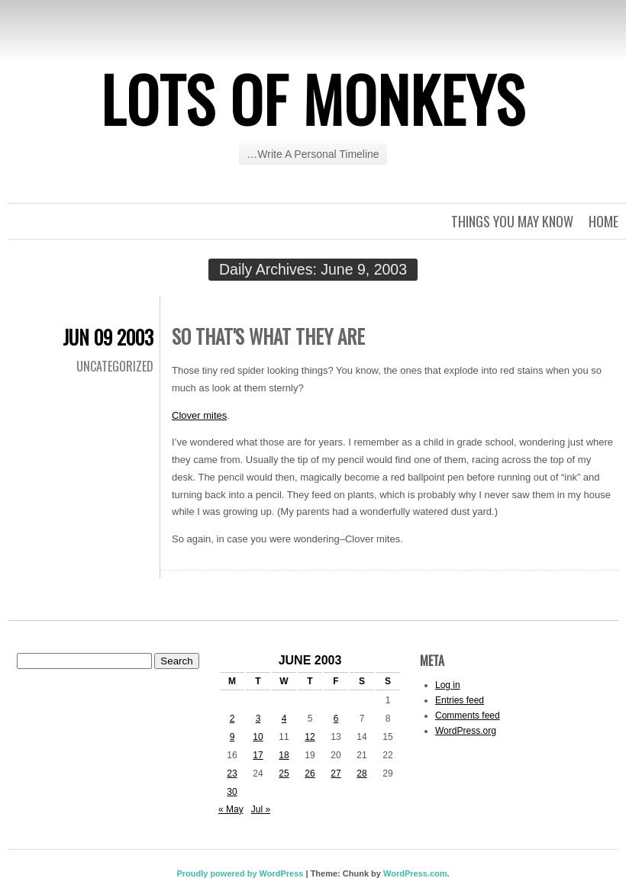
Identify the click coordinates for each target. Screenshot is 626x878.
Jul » (260, 809)
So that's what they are (268, 336)
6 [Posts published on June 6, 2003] (336, 718)
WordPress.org (465, 730)
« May (231, 809)
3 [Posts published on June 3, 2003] (258, 718)
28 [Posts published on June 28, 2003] (361, 773)
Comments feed (467, 715)
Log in (447, 685)
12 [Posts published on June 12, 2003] (310, 737)
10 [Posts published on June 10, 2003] (258, 737)
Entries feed (459, 700)
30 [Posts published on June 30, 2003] (232, 791)
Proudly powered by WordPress (239, 873)
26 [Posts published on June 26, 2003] (310, 773)
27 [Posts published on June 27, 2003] (335, 773)
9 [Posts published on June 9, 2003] (232, 737)
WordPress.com (415, 873)
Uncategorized (114, 366)
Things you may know (512, 221)
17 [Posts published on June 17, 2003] (258, 755)
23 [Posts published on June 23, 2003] (232, 773)
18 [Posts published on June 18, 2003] (284, 755)
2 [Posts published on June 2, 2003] (232, 718)
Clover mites (199, 415)
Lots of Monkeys (313, 98)
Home (603, 221)
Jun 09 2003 (108, 337)
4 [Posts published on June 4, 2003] (284, 718)
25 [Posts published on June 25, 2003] (284, 773)
